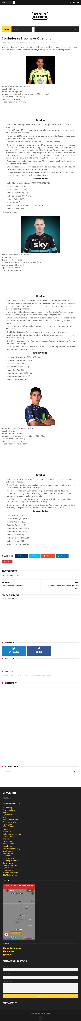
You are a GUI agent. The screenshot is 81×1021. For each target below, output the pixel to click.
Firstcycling (7, 807)
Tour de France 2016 (47, 43)
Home (6, 30)
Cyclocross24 (8, 868)
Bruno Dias (10, 951)
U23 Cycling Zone (10, 865)
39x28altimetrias (10, 875)
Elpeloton (7, 831)
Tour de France (33, 43)
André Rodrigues (13, 948)
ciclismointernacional (12, 834)
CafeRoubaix (8, 836)
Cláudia (8, 955)
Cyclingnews (8, 815)
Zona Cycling (8, 843)
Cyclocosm (8, 851)
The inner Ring (9, 810)
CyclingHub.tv (9, 824)
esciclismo (7, 846)
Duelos (24, 43)
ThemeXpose (45, 1013)
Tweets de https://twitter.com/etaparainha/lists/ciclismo (26, 676)
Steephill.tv (7, 856)
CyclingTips (8, 841)
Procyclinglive (8, 858)
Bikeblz (5, 812)
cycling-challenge (10, 872)
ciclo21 (5, 829)
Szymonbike (8, 863)
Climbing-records (10, 860)
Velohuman (8, 853)
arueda (6, 839)
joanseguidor (8, 827)
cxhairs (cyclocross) (11, 848)
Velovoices (7, 817)
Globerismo (8, 870)
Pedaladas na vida (10, 819)
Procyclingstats (9, 822)
